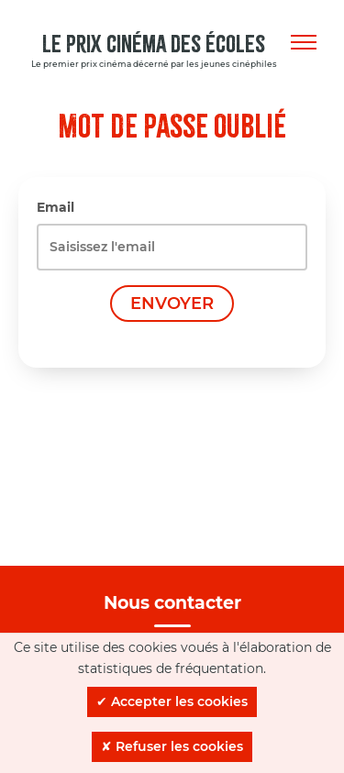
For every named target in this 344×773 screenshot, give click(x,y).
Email (55, 207)
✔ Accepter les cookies (172, 701)
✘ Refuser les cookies (172, 746)
